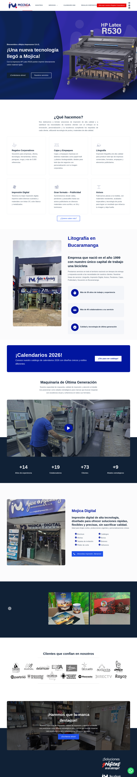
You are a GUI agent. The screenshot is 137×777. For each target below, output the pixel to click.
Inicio (27, 5)
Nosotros (39, 5)
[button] (68, 428)
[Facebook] (129, 3)
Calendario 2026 (69, 5)
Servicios (53, 5)
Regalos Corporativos (89, 5)
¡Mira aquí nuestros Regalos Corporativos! (112, 5)
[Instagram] (129, 5)
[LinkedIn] (129, 8)
